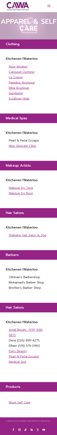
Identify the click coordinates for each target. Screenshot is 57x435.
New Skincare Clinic (22, 145)
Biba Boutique (19, 88)
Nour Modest (18, 66)
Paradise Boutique (22, 82)
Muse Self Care (20, 402)
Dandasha (16, 93)
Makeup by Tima (21, 187)
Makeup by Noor (21, 193)
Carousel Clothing (21, 72)
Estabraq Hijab (19, 98)
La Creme (16, 77)
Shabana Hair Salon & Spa (27, 235)
